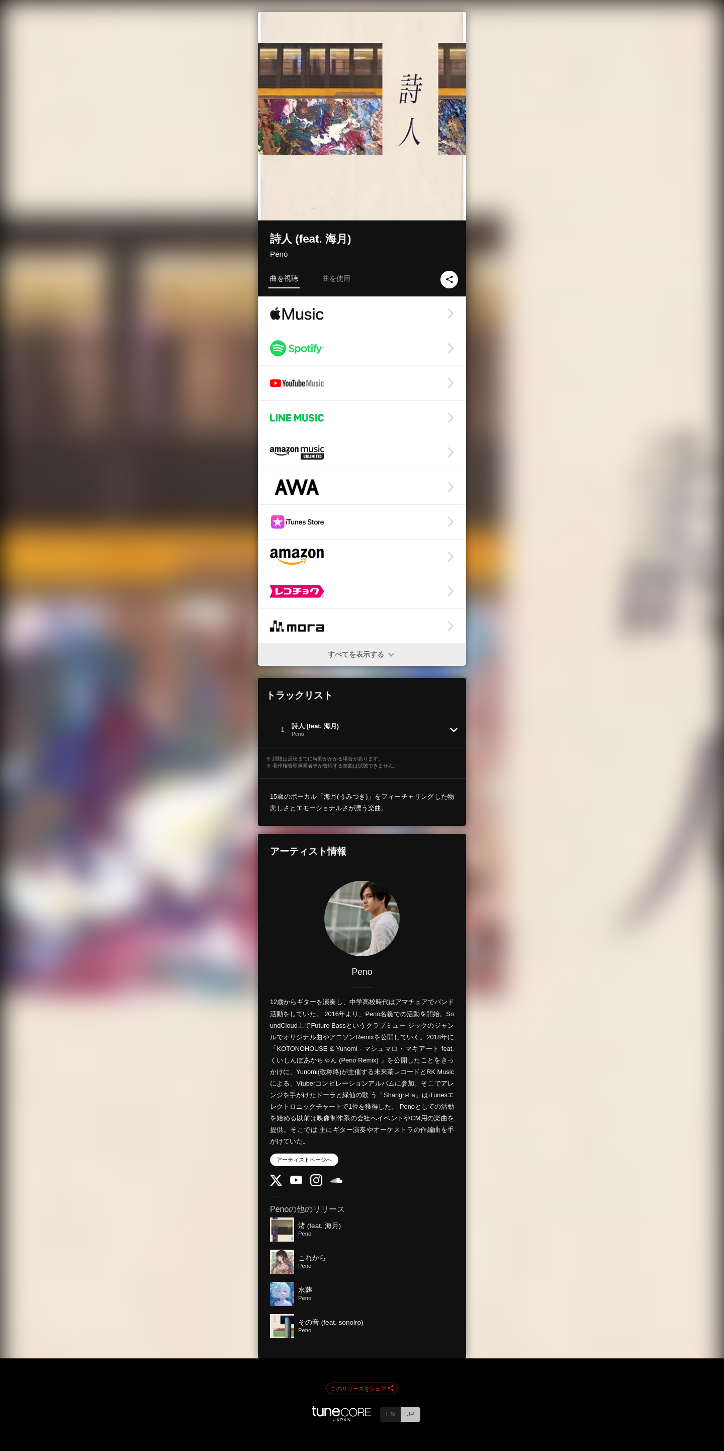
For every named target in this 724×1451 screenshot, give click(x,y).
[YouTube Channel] (296, 1182)
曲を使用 (336, 278)
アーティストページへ (304, 1160)
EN (390, 1414)
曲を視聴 (284, 278)
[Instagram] (316, 1184)
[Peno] (362, 918)
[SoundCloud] (336, 1180)
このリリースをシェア (362, 1389)
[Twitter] (276, 1183)
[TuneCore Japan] (342, 1418)
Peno (279, 254)
